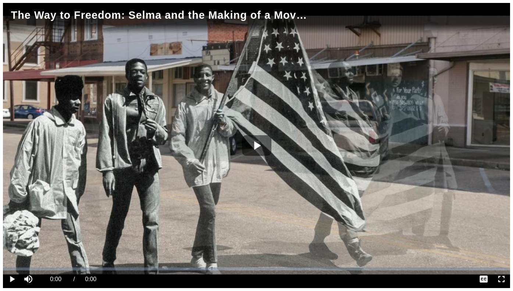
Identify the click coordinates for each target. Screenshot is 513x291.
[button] (29, 279)
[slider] (256, 268)
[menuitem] (483, 279)
